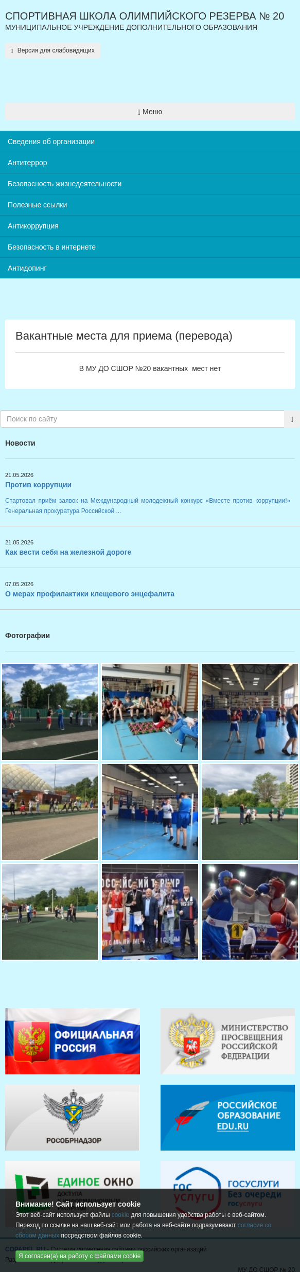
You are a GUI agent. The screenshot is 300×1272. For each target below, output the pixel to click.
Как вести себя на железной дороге (68, 552)
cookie (120, 1214)
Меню (150, 112)
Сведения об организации (51, 141)
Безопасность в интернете (52, 247)
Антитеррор (27, 162)
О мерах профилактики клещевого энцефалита (89, 594)
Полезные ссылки (37, 205)
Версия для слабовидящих (53, 50)
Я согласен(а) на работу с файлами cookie (79, 1256)
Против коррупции (38, 485)
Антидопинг (27, 268)
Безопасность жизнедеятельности (64, 184)
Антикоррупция (33, 226)
